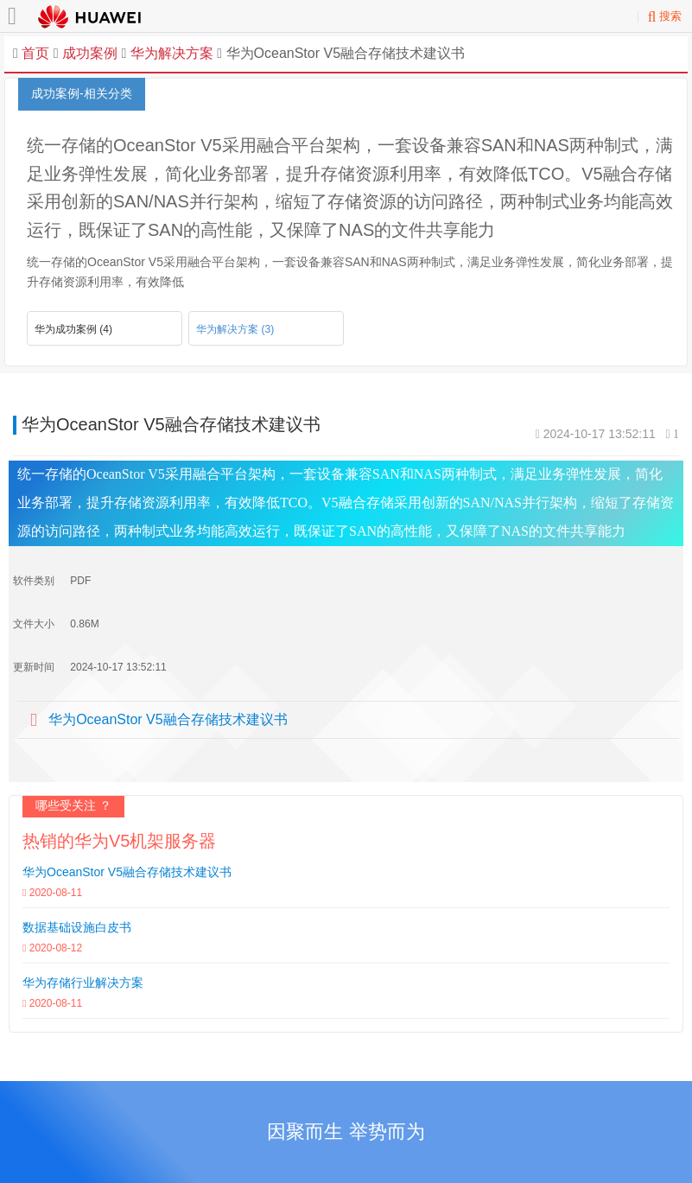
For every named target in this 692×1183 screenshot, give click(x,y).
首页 (35, 53)
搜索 (665, 16)
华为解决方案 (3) (235, 329)
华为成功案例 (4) (73, 329)
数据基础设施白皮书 (76, 927)
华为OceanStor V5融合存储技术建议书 (168, 719)
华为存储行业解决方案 (82, 982)
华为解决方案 (169, 53)
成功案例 (89, 53)
